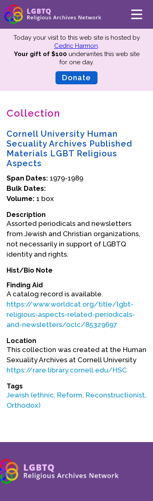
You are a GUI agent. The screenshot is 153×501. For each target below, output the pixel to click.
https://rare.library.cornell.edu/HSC (67, 370)
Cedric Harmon (76, 46)
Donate (76, 77)
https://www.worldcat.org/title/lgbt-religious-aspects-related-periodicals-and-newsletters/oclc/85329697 (71, 314)
